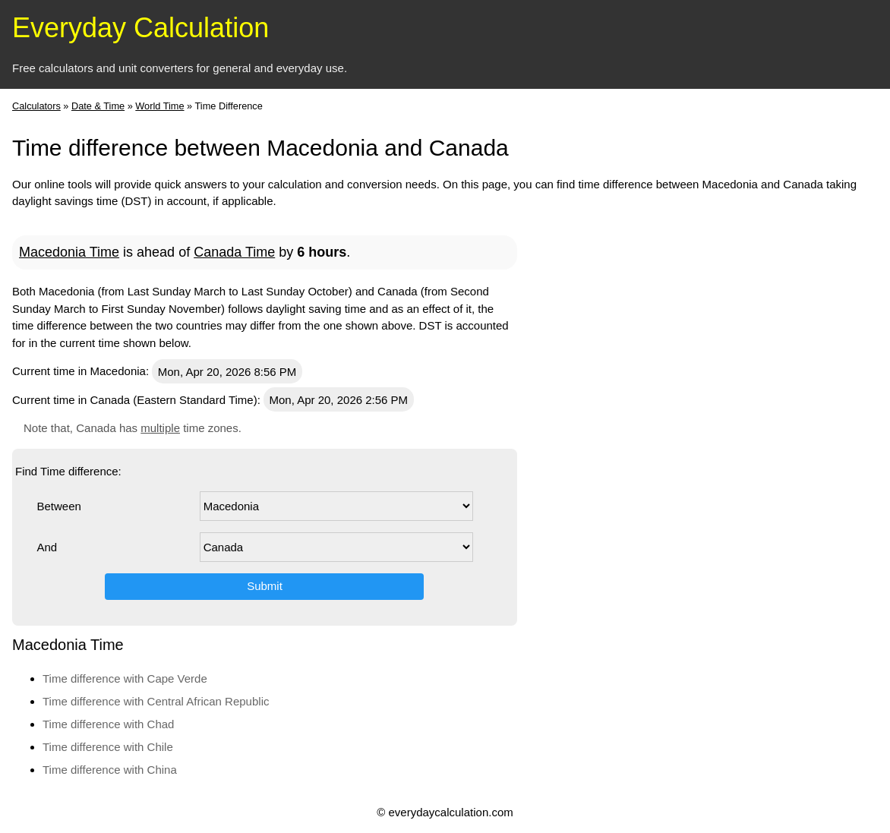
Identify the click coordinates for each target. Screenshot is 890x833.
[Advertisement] (764, 449)
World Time (159, 106)
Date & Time (98, 106)
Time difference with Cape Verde (125, 678)
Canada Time (234, 252)
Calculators (36, 106)
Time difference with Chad (108, 724)
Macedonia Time (69, 252)
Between (58, 506)
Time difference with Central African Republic (156, 701)
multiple (160, 427)
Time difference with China (110, 769)
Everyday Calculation (140, 27)
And (46, 547)
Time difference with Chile (108, 746)
